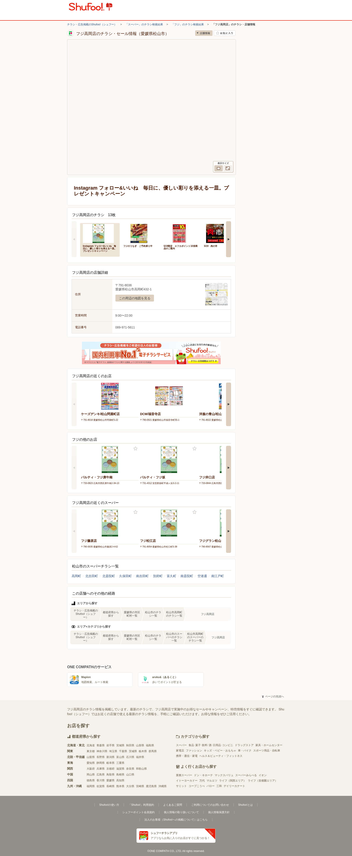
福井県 (140, 757)
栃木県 (143, 751)
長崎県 (110, 786)
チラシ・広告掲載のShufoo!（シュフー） (92, 24)
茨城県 (133, 751)
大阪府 (91, 768)
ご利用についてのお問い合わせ (210, 804)
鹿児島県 (151, 786)
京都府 (110, 768)
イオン (263, 775)
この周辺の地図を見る (134, 298)
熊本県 (120, 786)
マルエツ (212, 780)
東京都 (91, 751)
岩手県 (110, 745)
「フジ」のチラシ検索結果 (188, 24)
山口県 (130, 774)
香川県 (101, 780)
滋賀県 (120, 768)
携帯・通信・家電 (187, 755)
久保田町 (125, 576)
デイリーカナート (234, 786)
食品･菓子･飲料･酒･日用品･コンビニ (211, 745)
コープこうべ (197, 786)
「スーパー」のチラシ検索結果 (144, 24)
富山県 (120, 757)
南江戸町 (217, 576)
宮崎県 (140, 786)
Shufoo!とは (245, 804)
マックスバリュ (224, 775)
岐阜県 (110, 762)
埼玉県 (113, 751)
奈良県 (130, 768)
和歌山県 (141, 768)
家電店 (180, 750)
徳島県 (91, 780)
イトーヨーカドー (187, 780)
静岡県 (101, 762)
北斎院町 (108, 576)
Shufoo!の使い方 (109, 804)
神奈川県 (102, 751)
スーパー (181, 745)
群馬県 (153, 751)
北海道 (91, 745)
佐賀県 (101, 786)
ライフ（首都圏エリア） (262, 780)
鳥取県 (110, 774)
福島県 (150, 745)
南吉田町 (142, 576)
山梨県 (91, 757)
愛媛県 (110, 780)
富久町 (171, 576)
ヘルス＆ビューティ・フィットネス (220, 755)
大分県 (130, 786)
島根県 (120, 774)
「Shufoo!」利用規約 (141, 804)
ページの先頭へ (273, 696)
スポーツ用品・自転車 (266, 750)
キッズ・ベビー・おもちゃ (220, 750)
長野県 (101, 757)
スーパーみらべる (246, 775)
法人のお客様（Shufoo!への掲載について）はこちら (175, 819)
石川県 (130, 757)
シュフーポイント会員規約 (138, 812)
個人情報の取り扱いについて (181, 812)
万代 (202, 780)
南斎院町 (186, 576)
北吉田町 (91, 576)
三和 (219, 786)
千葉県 (123, 751)
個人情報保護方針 (219, 812)
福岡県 (91, 786)
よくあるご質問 (172, 804)
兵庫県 (101, 768)
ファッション (194, 750)
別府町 (158, 576)
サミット (181, 786)
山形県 (140, 745)
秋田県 (130, 745)
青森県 (101, 745)
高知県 (120, 780)
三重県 (120, 762)
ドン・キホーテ (203, 775)
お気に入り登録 (135, 448)
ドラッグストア (244, 745)
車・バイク (244, 750)
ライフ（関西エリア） (232, 780)
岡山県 (91, 774)
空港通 (202, 576)
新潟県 (110, 757)
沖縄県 (162, 786)
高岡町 (76, 576)
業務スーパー (184, 775)
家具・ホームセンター (268, 745)
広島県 (101, 774)
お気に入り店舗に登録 (224, 33)
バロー (211, 786)
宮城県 (120, 745)
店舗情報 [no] (204, 33)
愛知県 (91, 762)
